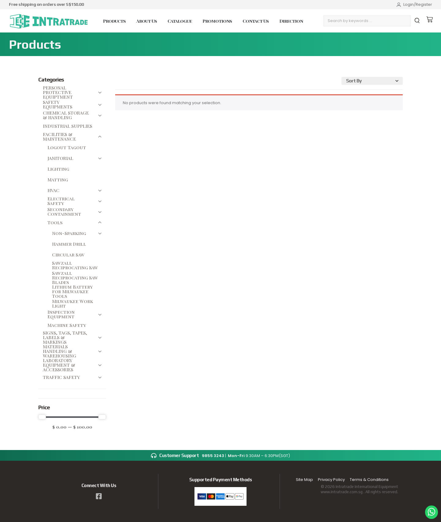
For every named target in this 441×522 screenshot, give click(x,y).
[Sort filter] (372, 81)
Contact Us (256, 21)
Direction (291, 21)
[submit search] (418, 20)
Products (114, 21)
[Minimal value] (72, 416)
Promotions (217, 21)
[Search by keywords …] (367, 21)
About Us (146, 21)
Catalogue (180, 21)
